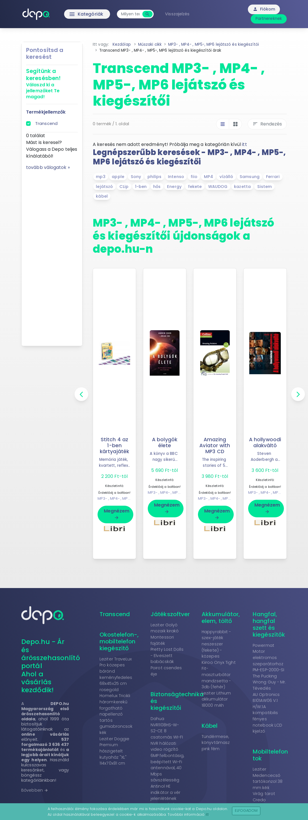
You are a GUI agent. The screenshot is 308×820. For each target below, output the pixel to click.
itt (244, 144)
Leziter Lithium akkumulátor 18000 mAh (216, 699)
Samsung (250, 176)
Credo (259, 800)
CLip (123, 186)
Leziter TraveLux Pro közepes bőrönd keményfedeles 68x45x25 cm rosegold (116, 674)
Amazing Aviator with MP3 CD (214, 445)
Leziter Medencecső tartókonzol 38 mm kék (267, 778)
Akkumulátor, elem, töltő (221, 617)
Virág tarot (264, 793)
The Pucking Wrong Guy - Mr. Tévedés (269, 682)
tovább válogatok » (48, 167)
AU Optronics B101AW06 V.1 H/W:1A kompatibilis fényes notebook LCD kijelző (267, 713)
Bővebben (34, 790)
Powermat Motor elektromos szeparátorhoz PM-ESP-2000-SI (268, 658)
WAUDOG (218, 186)
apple (118, 176)
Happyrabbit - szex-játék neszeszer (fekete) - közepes (216, 644)
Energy (174, 186)
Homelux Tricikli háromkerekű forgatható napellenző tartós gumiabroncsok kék (116, 714)
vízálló (226, 176)
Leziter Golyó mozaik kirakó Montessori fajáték (165, 634)
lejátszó (104, 186)
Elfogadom (246, 810)
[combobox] (131, 14)
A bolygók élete (164, 442)
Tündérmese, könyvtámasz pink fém (216, 743)
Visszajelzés (178, 14)
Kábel (210, 726)
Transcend (46, 123)
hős (157, 186)
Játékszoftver (170, 614)
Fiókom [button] (264, 9)
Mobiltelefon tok (270, 755)
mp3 (100, 176)
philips (154, 176)
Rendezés (267, 124)
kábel (102, 196)
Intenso (176, 176)
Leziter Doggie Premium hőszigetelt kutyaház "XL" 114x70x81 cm (114, 751)
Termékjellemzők (46, 112)
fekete (195, 186)
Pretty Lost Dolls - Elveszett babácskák (167, 655)
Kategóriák (75, 14)
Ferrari (273, 176)
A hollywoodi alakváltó (265, 442)
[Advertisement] (52, 256)
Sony (136, 176)
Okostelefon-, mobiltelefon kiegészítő (119, 641)
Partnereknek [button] (269, 18)
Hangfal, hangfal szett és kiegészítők (269, 624)
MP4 (208, 176)
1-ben (141, 186)
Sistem (264, 186)
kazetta (242, 186)
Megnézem (117, 514)
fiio (194, 176)
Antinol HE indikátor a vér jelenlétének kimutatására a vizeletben (167, 798)
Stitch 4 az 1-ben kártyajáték (114, 445)
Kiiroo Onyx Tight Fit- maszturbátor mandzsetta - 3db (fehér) (219, 675)
